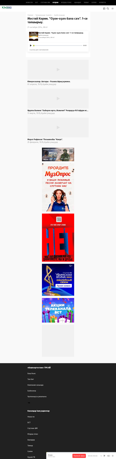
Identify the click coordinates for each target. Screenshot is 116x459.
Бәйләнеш (31, 391)
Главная (30, 15)
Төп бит (30, 379)
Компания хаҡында (35, 385)
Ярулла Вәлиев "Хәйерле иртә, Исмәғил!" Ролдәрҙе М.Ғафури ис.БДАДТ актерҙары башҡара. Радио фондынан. (58, 110)
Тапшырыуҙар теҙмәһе (43, 15)
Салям (93, 2)
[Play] (31, 45)
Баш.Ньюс (31, 373)
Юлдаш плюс (66, 2)
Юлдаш (55, 2)
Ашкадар (77, 2)
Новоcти (29, 2)
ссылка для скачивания (39, 50)
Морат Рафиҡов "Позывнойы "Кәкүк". (45, 139)
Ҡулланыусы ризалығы (36, 397)
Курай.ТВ (102, 2)
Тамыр (86, 2)
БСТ (36, 2)
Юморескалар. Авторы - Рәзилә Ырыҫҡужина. (48, 81)
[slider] (57, 46)
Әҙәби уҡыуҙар (59, 15)
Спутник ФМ (45, 2)
